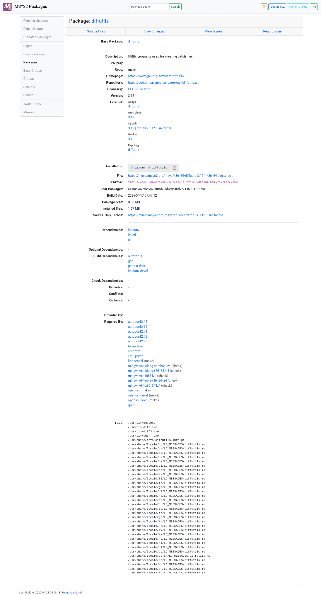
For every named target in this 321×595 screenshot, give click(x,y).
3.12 (131, 117)
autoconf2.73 (137, 341)
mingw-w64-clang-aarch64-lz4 (149, 366)
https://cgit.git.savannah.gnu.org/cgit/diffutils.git (163, 83)
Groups (28, 79)
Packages (30, 62)
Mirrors (28, 112)
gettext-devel (137, 266)
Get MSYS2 (277, 6)
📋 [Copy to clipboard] (174, 168)
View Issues (213, 31)
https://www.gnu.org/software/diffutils (156, 76)
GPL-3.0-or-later (139, 89)
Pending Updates (35, 21)
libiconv (133, 230)
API (314, 6)
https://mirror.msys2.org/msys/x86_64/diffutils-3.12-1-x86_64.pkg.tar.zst (180, 176)
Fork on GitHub (298, 6)
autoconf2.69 (137, 327)
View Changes (154, 31)
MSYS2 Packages (25, 7)
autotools (135, 256)
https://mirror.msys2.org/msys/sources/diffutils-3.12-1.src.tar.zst (175, 215)
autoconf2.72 (137, 336)
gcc (130, 261)
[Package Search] (149, 6)
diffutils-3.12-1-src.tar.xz (154, 128)
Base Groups (32, 71)
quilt (131, 405)
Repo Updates (33, 29)
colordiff (134, 351)
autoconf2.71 (137, 331)
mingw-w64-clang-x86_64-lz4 (148, 371)
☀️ (264, 6)
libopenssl (135, 361)
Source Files (96, 31)
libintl (132, 235)
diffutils (100, 21)
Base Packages (34, 54)
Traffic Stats (32, 104)
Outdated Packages (37, 37)
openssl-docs (138, 400)
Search (175, 6)
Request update (71, 592)
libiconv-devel (138, 271)
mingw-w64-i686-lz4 (142, 376)
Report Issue (272, 31)
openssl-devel (138, 395)
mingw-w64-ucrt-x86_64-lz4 (147, 380)
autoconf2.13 (137, 322)
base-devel (135, 346)
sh (129, 240)
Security (29, 87)
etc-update (135, 356)
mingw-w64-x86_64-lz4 (144, 386)
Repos (27, 46)
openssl (134, 390)
